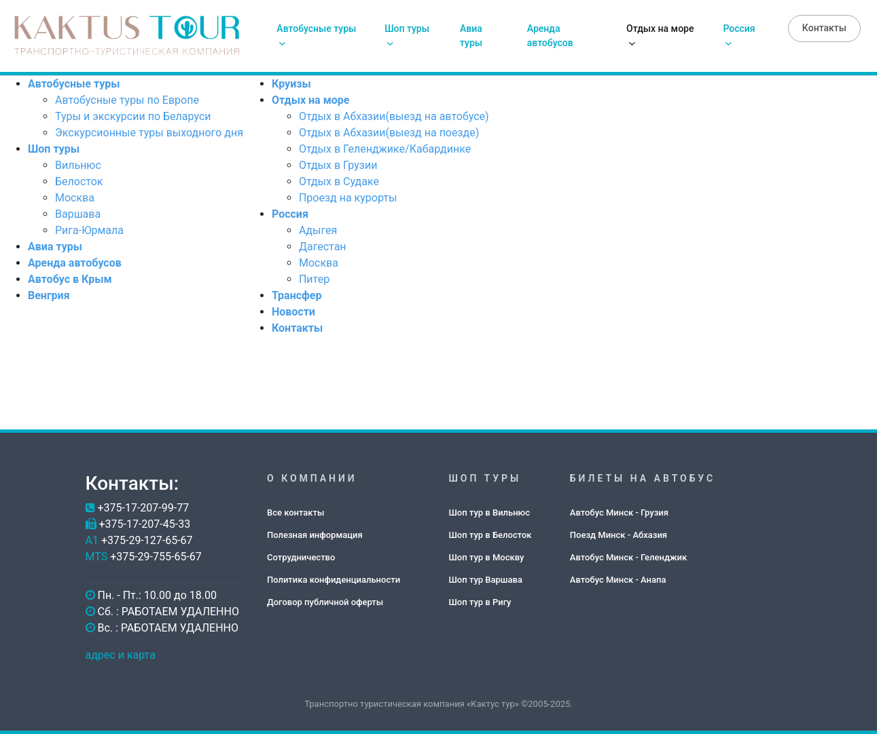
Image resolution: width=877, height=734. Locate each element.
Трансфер (296, 295)
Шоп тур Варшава (485, 580)
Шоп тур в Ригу (480, 602)
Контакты (824, 27)
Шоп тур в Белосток (490, 535)
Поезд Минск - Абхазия (618, 535)
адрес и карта (121, 655)
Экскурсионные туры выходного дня (149, 132)
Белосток (79, 181)
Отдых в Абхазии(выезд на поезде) (389, 132)
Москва (74, 197)
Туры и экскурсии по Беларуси (133, 116)
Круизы (291, 83)
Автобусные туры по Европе (127, 100)
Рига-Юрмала (89, 230)
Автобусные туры (316, 35)
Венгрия (49, 295)
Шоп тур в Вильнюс (489, 512)
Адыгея (318, 230)
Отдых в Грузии (338, 165)
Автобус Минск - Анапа (618, 580)
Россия (739, 35)
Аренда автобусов (550, 35)
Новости (293, 311)
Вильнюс (78, 165)
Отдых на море (660, 35)
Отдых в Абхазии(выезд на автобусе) (394, 116)
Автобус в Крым (70, 279)
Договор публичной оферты (325, 602)
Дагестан (322, 246)
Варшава (78, 214)
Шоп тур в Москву (486, 557)
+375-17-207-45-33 (144, 524)
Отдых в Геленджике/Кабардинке (385, 148)
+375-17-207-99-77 (143, 507)
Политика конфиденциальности (333, 580)
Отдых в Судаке (339, 181)
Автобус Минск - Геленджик (628, 557)
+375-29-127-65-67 (147, 540)
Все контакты (295, 512)
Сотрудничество (301, 557)
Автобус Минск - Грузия (619, 512)
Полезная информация (315, 535)
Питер (314, 279)
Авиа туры (471, 35)
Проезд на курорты (348, 197)
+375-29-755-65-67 (156, 556)
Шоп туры (406, 35)
